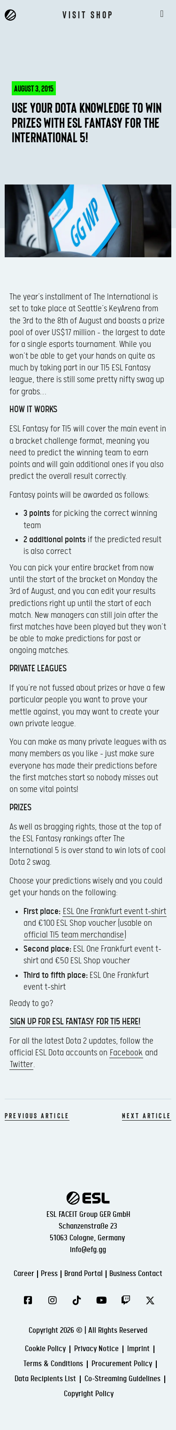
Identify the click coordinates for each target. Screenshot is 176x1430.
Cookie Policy (45, 1349)
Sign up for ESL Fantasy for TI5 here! (75, 1021)
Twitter (21, 1064)
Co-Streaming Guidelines (122, 1379)
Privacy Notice (96, 1349)
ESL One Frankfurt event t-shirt (114, 911)
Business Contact (135, 1273)
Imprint (138, 1349)
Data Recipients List (45, 1379)
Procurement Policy (122, 1364)
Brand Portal (83, 1273)
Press (49, 1273)
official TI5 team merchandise (74, 935)
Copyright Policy (89, 1394)
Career (24, 1273)
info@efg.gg (88, 1249)
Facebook (126, 1053)
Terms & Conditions (53, 1364)
